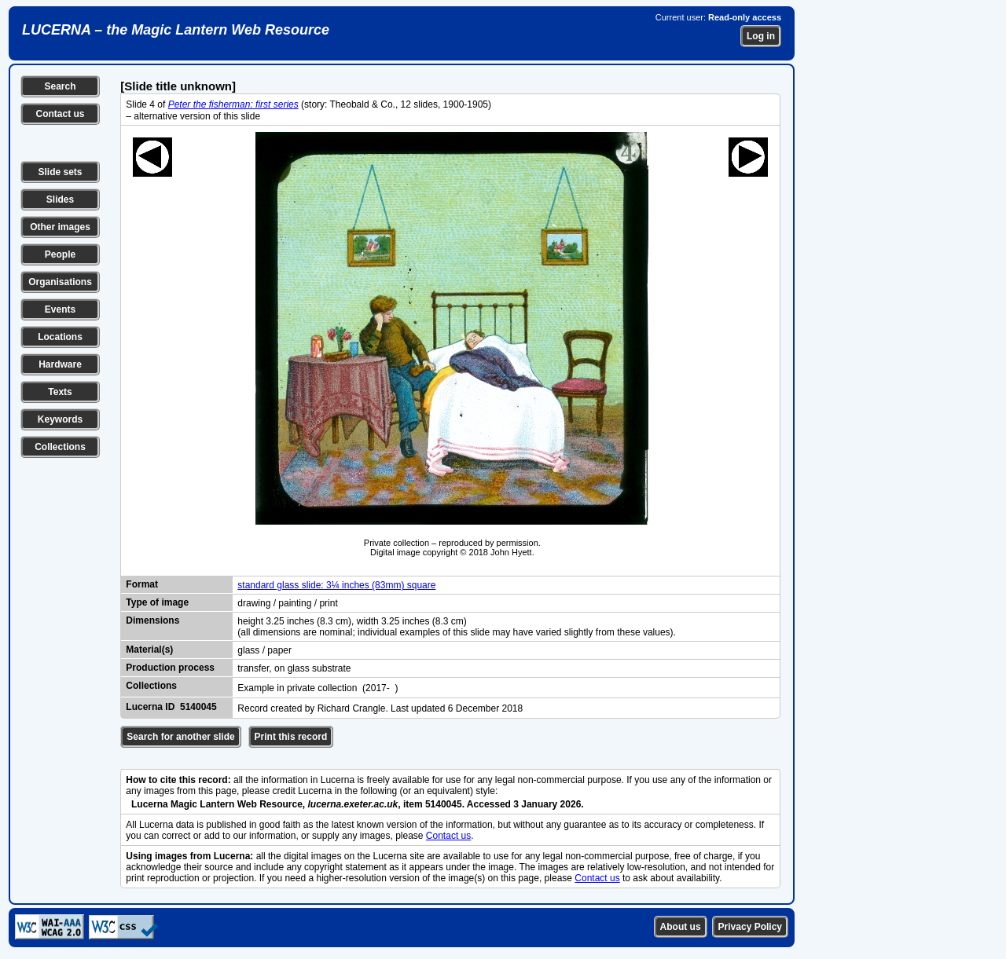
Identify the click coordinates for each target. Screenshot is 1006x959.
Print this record (291, 736)
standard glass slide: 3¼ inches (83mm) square (336, 585)
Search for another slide (180, 736)
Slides (60, 199)
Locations (60, 336)
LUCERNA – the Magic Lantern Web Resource (175, 30)
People (60, 254)
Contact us (59, 113)
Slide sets (60, 172)
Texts (60, 391)
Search (59, 86)
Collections (60, 446)
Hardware (60, 364)
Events (60, 309)
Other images (60, 226)
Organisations (60, 281)
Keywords (60, 419)
